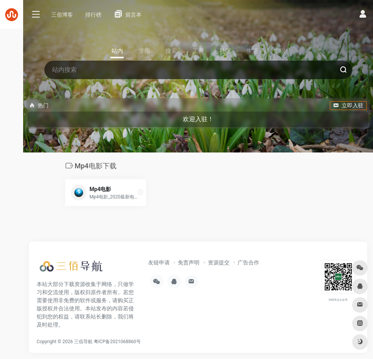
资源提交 (219, 262)
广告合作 (248, 262)
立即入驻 (348, 105)
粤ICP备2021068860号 (117, 341)
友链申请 (159, 262)
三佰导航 (83, 341)
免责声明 (188, 262)
